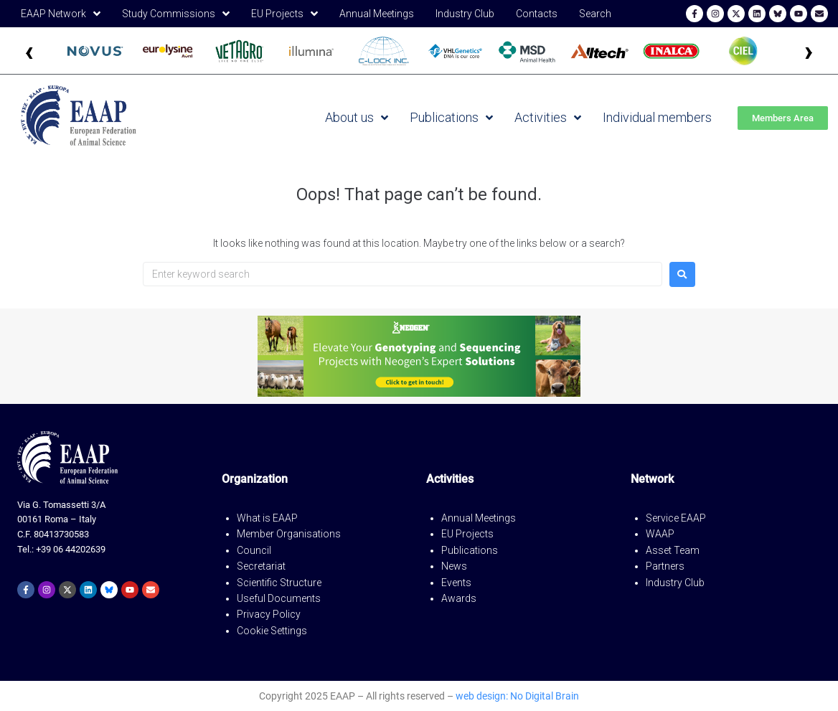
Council (254, 550)
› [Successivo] (809, 50)
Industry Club (675, 582)
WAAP (660, 534)
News (454, 566)
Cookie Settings (272, 630)
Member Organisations (289, 534)
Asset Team (673, 550)
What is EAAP (267, 518)
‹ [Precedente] (29, 50)
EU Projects (467, 534)
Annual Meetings (478, 518)
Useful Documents (279, 598)
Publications (469, 550)
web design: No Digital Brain (517, 696)
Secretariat (261, 566)
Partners (665, 566)
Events (456, 582)
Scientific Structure (279, 582)
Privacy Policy (269, 614)
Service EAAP (676, 518)
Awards (458, 598)
